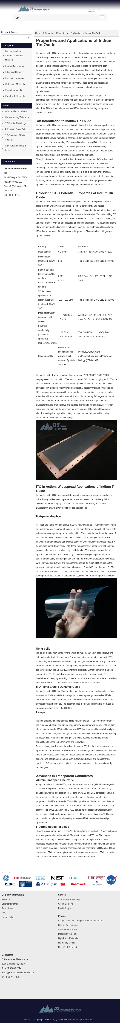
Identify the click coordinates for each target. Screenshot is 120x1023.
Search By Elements (14, 66)
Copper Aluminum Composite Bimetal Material (14, 55)
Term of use (7, 908)
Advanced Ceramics (14, 72)
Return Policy (8, 917)
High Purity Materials (15, 84)
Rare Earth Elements (15, 96)
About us (6, 899)
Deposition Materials (14, 78)
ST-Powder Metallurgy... (16, 123)
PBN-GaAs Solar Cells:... (17, 129)
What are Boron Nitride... (16, 111)
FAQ (4, 912)
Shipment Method (10, 904)
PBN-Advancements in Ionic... (16, 148)
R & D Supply (64, 908)
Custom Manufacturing (69, 899)
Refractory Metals (13, 90)
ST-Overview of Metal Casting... (15, 137)
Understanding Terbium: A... (18, 117)
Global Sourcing (65, 904)
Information (48, 33)
